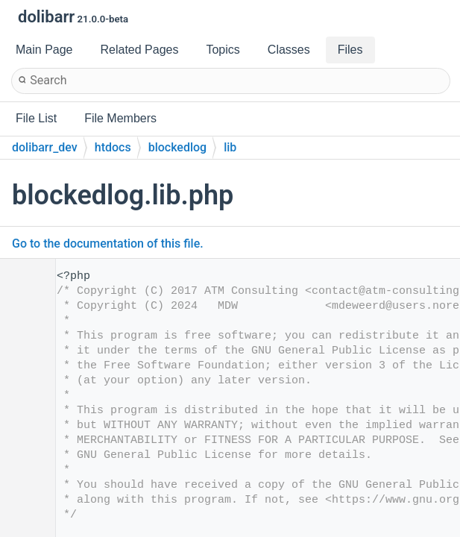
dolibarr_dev (45, 147)
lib (230, 147)
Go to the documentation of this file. (108, 243)
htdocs (113, 147)
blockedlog (177, 147)
